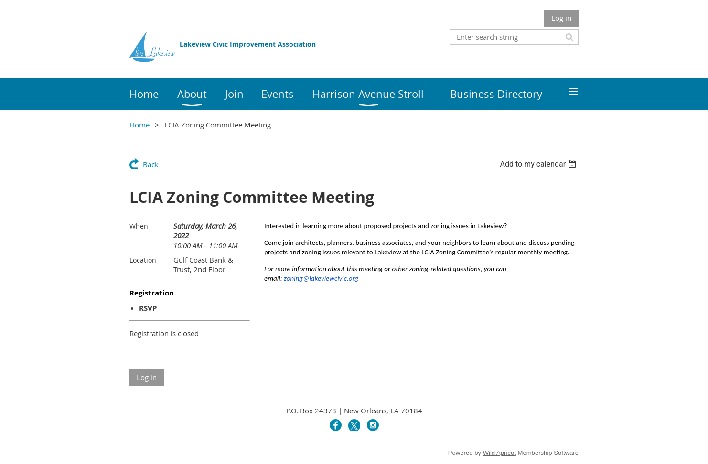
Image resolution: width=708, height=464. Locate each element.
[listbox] (539, 164)
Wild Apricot (499, 452)
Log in (561, 17)
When (138, 226)
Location (142, 259)
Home (139, 124)
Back (151, 164)
